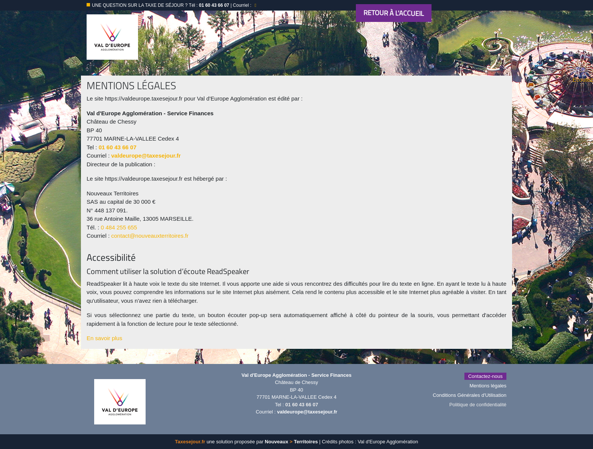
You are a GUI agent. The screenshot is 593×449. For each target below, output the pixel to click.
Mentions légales (487, 386)
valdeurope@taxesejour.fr (146, 155)
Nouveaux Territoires (291, 441)
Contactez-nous (485, 376)
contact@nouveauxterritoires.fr (150, 235)
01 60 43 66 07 (118, 147)
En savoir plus (104, 338)
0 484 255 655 (119, 227)
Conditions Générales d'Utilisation (469, 395)
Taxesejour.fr (190, 441)
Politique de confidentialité (477, 404)
